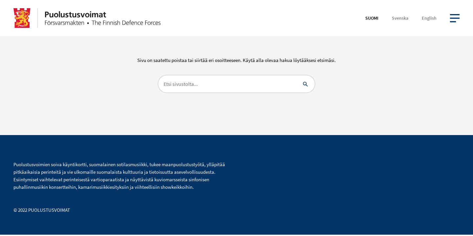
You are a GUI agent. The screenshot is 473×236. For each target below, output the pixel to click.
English (429, 18)
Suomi (371, 18)
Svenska (400, 18)
